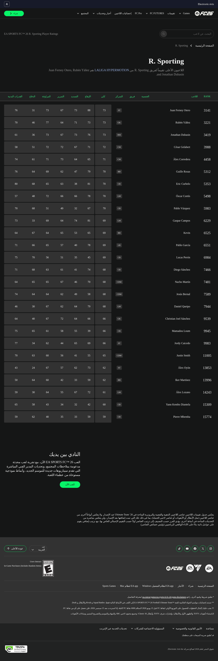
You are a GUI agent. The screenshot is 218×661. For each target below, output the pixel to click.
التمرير (60, 96)
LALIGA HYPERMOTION (112, 70)
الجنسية (145, 96)
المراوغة (46, 96)
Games (184, 13)
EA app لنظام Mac (129, 586)
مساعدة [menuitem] (210, 628)
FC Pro (138, 13)
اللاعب (194, 96)
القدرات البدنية (15, 96)
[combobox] (38, 548)
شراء (190, 586)
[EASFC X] (203, 548)
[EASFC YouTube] (187, 548)
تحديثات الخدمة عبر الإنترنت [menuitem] (113, 628)
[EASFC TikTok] (179, 548)
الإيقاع (88, 96)
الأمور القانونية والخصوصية (187, 628)
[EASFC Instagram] (210, 548)
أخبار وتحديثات (101, 13)
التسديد (74, 96)
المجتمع (82, 13)
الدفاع (32, 96)
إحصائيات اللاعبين (123, 13)
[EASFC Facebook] (195, 548)
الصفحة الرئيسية (204, 45)
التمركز (119, 96)
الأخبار (181, 586)
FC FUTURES (154, 13)
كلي (103, 96)
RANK (207, 96)
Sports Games (109, 586)
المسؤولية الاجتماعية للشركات (147, 628)
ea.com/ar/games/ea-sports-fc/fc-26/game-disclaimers (164, 597)
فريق (132, 96)
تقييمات (171, 13)
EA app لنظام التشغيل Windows (157, 586)
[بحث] (163, 34)
